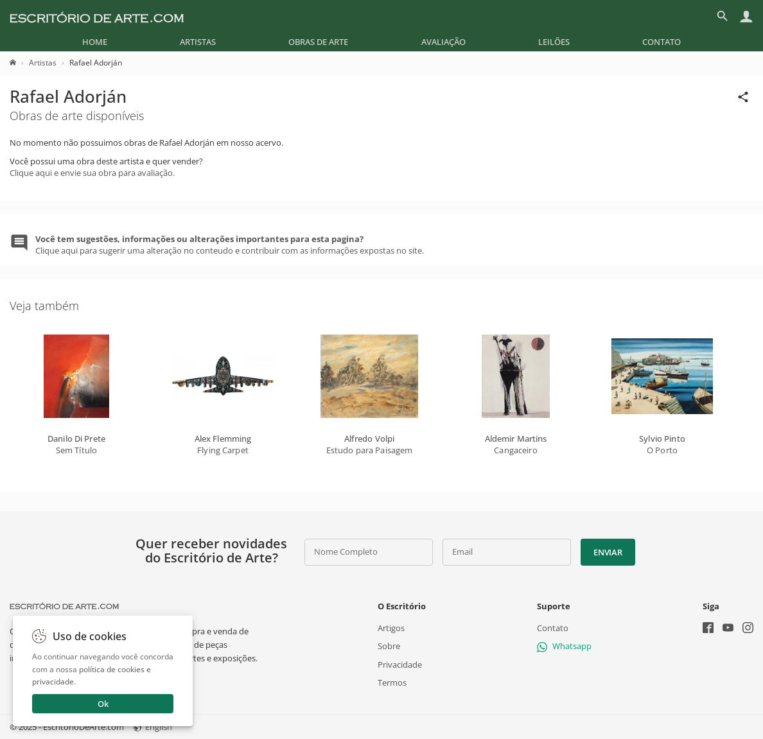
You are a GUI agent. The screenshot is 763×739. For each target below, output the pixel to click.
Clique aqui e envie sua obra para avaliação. (92, 172)
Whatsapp (564, 646)
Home (94, 42)
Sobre (389, 646)
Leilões (554, 42)
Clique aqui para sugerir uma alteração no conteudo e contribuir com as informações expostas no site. (229, 244)
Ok (103, 703)
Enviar (607, 552)
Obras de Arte (318, 42)
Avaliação (443, 42)
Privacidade (400, 664)
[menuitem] (94, 41)
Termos (392, 682)
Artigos (391, 628)
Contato (661, 42)
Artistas (198, 42)
